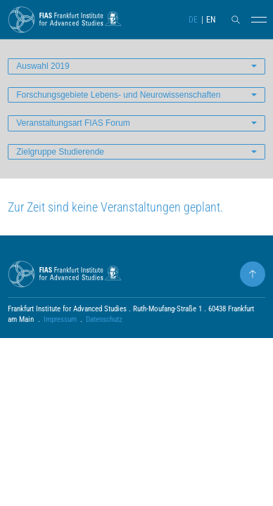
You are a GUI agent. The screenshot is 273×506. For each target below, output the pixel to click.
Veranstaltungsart (72, 123)
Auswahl (42, 66)
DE (193, 20)
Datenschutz (104, 319)
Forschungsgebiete (118, 95)
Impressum (60, 319)
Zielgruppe (60, 152)
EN (210, 20)
